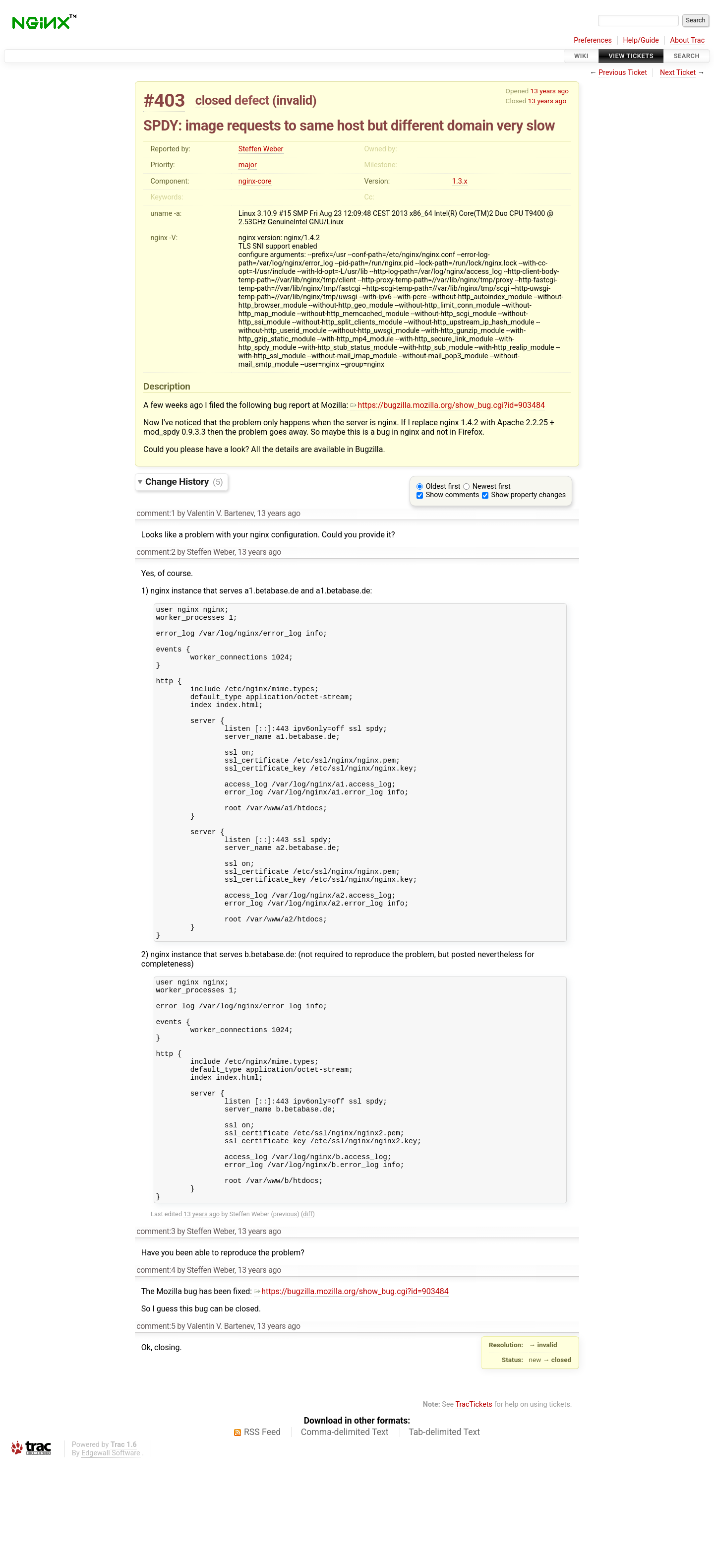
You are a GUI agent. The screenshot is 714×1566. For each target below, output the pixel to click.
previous (285, 1318)
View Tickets (631, 56)
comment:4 (155, 1374)
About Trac (687, 40)
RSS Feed (262, 1536)
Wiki (581, 56)
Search (687, 56)
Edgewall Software (110, 1557)
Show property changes (528, 495)
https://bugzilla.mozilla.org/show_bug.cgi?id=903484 (447, 405)
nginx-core (255, 181)
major (247, 165)
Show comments (452, 495)
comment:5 (155, 1430)
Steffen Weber (261, 149)
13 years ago (550, 91)
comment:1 (155, 513)
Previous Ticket (622, 72)
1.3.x (460, 181)
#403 (164, 100)
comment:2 (155, 552)
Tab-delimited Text (444, 1536)
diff (307, 1318)
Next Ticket (678, 72)
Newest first (492, 486)
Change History (184, 481)
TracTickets (473, 1508)
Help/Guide (641, 40)
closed (213, 100)
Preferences (593, 40)
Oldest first (443, 486)
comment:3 (155, 1335)
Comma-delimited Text (345, 1536)
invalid (294, 100)
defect (252, 100)
